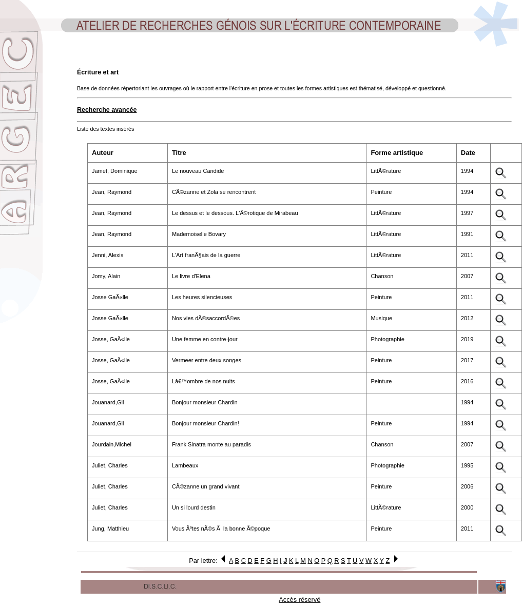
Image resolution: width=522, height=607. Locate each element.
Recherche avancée (107, 109)
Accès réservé (299, 599)
